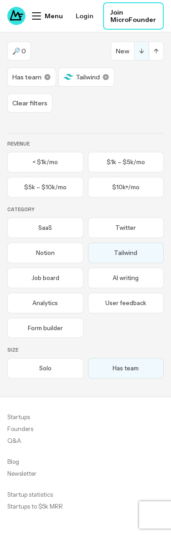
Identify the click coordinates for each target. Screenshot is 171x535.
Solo (45, 368)
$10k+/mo (126, 187)
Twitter (125, 227)
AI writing (126, 277)
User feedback (125, 302)
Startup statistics (30, 494)
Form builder (45, 328)
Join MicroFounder (133, 16)
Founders (20, 428)
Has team (31, 77)
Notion (45, 252)
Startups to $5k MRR (35, 506)
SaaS (45, 227)
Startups (18, 417)
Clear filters (29, 103)
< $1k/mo (45, 162)
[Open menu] (47, 16)
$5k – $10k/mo (45, 187)
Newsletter (21, 473)
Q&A (14, 440)
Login (84, 16)
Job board (45, 277)
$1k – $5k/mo (126, 162)
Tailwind (86, 77)
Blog (13, 461)
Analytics (45, 302)
